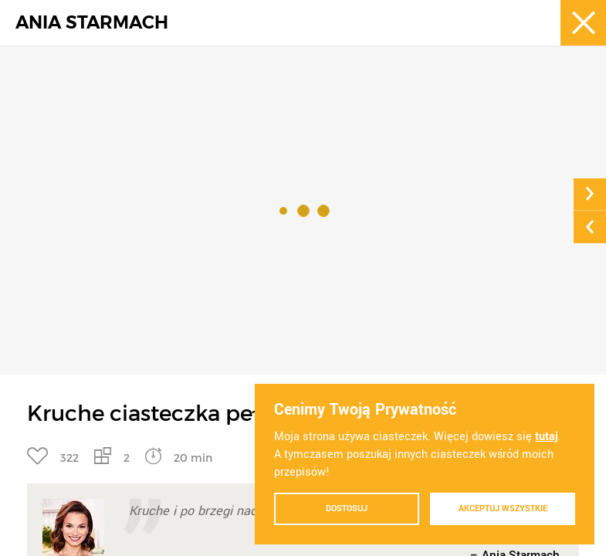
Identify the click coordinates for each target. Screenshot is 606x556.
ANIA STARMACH (91, 23)
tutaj (546, 437)
